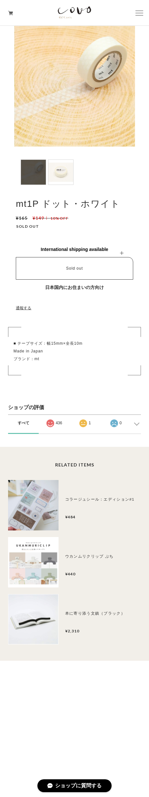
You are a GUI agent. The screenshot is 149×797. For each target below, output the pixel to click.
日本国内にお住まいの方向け (74, 287)
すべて (23, 423)
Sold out (74, 268)
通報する (23, 308)
